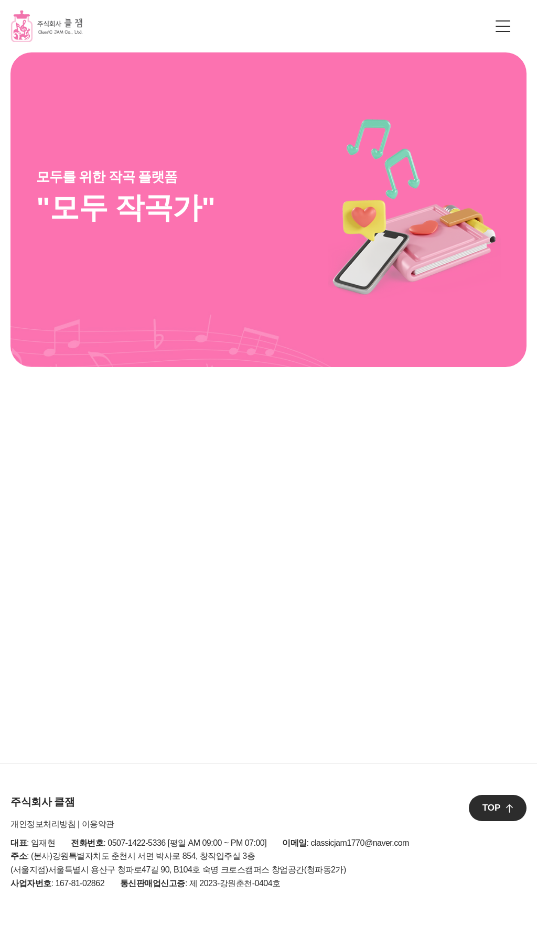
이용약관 (98, 824)
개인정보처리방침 (43, 824)
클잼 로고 (46, 26)
